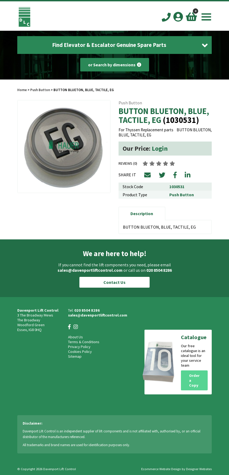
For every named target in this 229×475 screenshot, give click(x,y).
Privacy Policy (79, 346)
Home (22, 90)
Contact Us (114, 282)
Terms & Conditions (83, 341)
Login (160, 148)
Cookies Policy (80, 351)
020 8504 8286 (159, 270)
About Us (75, 337)
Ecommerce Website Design (161, 469)
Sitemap (75, 356)
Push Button (40, 90)
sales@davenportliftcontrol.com (90, 270)
